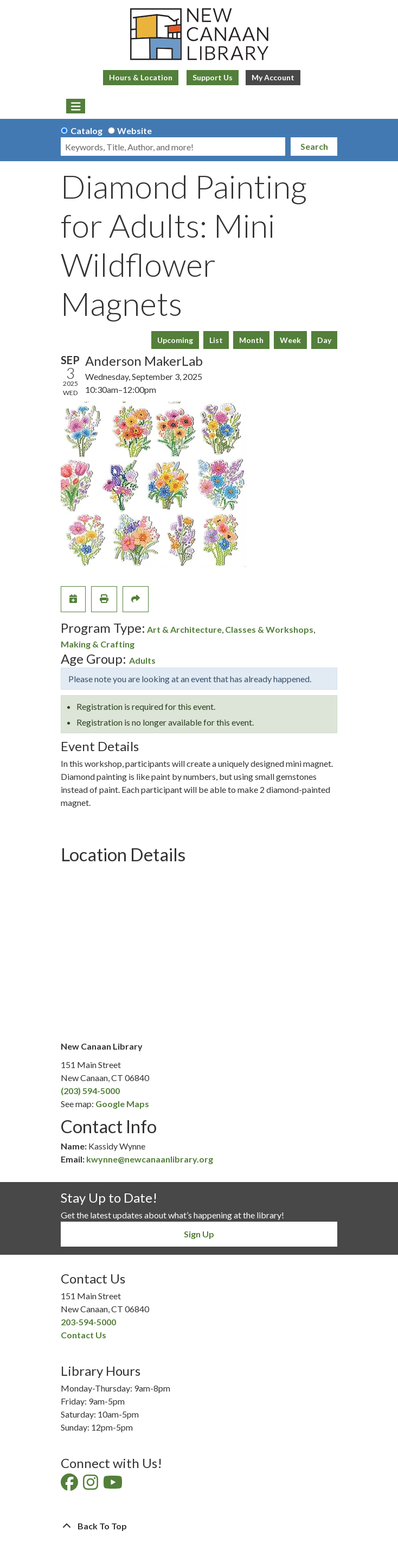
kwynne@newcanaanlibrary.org (149, 1159)
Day (324, 340)
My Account (273, 77)
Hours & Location (140, 77)
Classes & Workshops (269, 629)
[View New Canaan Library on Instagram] (91, 1485)
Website (134, 130)
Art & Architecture (184, 629)
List (216, 340)
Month (251, 340)
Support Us (212, 77)
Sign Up (199, 1234)
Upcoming (175, 340)
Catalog (86, 130)
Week (290, 340)
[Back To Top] (199, 1526)
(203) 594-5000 (90, 1090)
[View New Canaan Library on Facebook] (70, 1485)
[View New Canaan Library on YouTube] (113, 1485)
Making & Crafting (97, 644)
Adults (142, 660)
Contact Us (83, 1335)
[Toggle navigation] (75, 106)
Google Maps (122, 1103)
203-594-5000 (88, 1322)
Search (314, 146)
